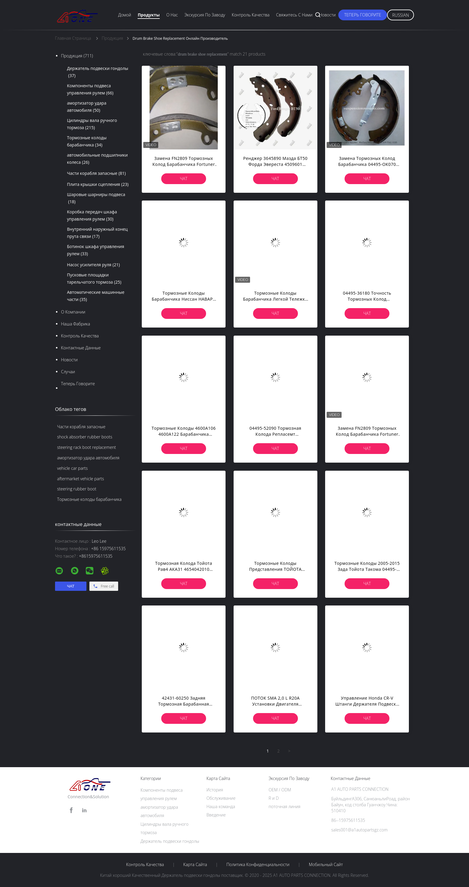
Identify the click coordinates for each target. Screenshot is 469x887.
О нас (172, 15)
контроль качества (80, 336)
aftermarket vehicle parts (80, 478)
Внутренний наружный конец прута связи (97, 233)
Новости (327, 15)
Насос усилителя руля (93, 264)
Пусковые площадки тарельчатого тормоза (94, 279)
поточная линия (285, 806)
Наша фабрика (75, 324)
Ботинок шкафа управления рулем (95, 250)
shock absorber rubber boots (84, 437)
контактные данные (81, 348)
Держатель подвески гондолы (97, 72)
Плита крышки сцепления (98, 184)
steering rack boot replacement (86, 447)
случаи (68, 371)
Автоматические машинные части (95, 296)
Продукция (77, 56)
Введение (216, 815)
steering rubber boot (76, 489)
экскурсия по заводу (204, 15)
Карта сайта (195, 864)
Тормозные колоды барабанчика (86, 142)
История (214, 790)
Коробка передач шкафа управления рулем (92, 216)
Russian (400, 15)
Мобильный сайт (326, 864)
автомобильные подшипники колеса (97, 159)
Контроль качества (250, 15)
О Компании (73, 312)
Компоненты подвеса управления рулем (90, 90)
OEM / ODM (280, 790)
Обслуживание (220, 798)
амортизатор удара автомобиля (86, 107)
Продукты (149, 15)
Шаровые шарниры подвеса (96, 198)
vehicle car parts (72, 468)
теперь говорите (362, 15)
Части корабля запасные (96, 173)
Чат (183, 178)
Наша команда (220, 806)
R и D (274, 798)
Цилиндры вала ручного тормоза (92, 124)
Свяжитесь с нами (294, 15)
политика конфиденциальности (258, 864)
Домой (124, 15)
